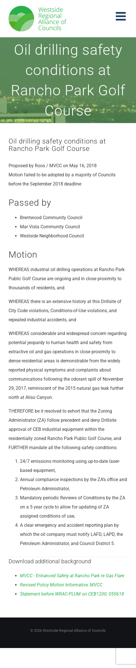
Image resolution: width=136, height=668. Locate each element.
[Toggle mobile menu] (121, 16)
